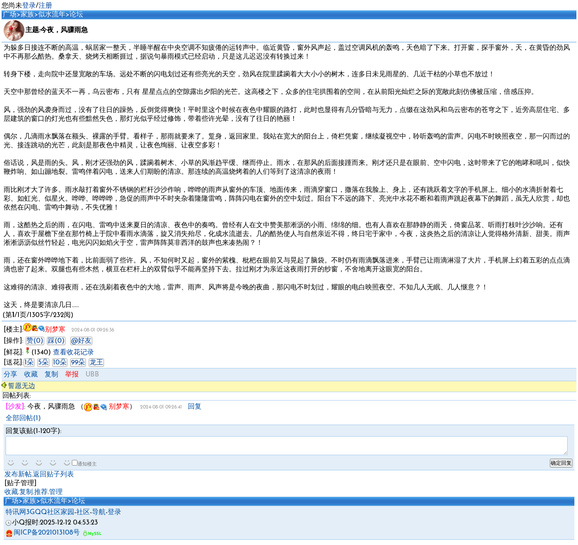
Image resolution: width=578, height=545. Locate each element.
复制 (51, 374)
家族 (27, 14)
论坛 (76, 14)
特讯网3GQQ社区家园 (40, 515)
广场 (9, 14)
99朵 (78, 362)
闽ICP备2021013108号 (43, 536)
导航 (99, 515)
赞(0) (34, 341)
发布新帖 (18, 478)
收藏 (31, 374)
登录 (29, 5)
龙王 (96, 362)
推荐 (41, 495)
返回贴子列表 (53, 478)
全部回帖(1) (23, 418)
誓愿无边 (21, 386)
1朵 (29, 362)
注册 (45, 5)
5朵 (43, 362)
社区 (83, 515)
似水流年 (51, 14)
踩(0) (56, 341)
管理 (56, 495)
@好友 (81, 341)
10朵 (60, 362)
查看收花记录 (73, 352)
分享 (10, 374)
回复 (194, 406)
